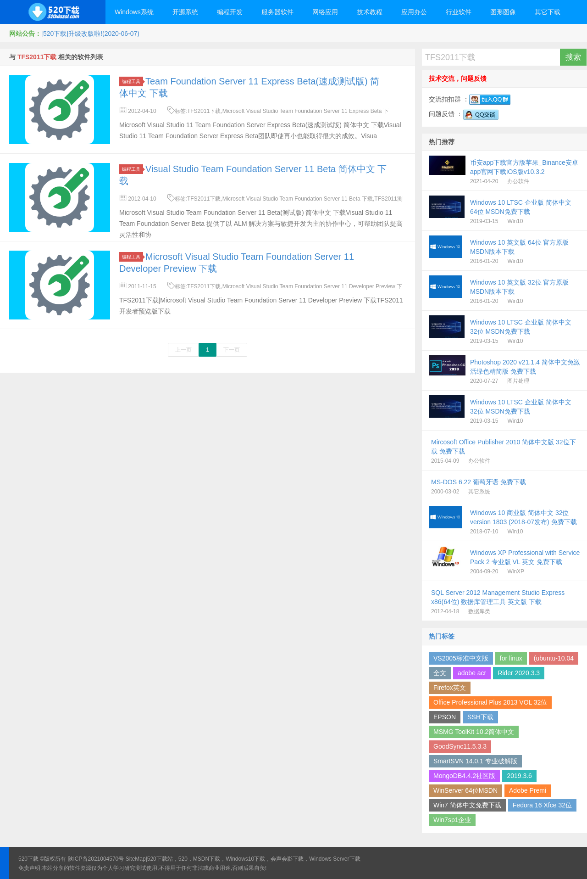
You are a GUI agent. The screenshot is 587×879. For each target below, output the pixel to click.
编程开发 (230, 12)
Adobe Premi (527, 790)
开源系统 (185, 12)
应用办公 (414, 12)
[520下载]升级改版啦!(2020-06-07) (90, 33)
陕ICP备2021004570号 (96, 859)
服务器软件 (277, 12)
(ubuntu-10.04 (554, 658)
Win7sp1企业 (452, 819)
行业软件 (458, 12)
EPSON (444, 717)
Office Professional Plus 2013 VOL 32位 (490, 702)
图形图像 (503, 12)
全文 (439, 673)
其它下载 (547, 12)
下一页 (231, 350)
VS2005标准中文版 (460, 658)
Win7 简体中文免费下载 (467, 805)
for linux (511, 658)
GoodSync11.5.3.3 (460, 746)
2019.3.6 (519, 775)
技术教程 (369, 12)
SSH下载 (480, 717)
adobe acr (472, 673)
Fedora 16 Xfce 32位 (542, 805)
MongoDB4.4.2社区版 (464, 775)
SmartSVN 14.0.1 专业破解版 (475, 761)
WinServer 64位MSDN (465, 790)
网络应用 (325, 12)
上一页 (183, 350)
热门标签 (441, 636)
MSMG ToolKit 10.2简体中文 (473, 731)
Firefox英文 (449, 687)
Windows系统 (134, 12)
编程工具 (132, 81)
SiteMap (136, 859)
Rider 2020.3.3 (519, 673)
